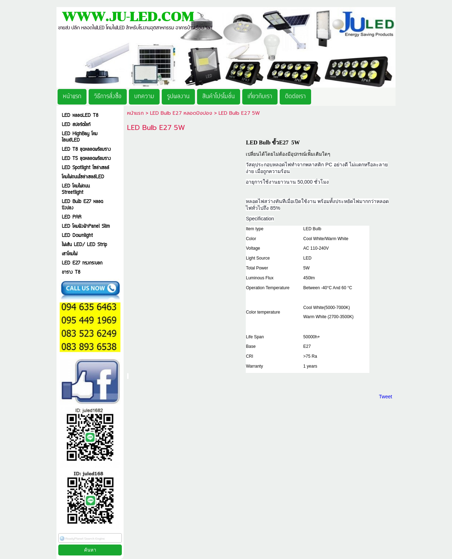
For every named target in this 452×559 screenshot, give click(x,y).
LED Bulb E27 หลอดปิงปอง (181, 113)
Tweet (385, 396)
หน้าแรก (135, 113)
